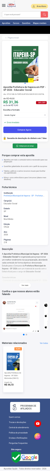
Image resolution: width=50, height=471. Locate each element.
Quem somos (14, 417)
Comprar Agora (24, 130)
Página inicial (13, 38)
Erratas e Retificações (18, 438)
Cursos (16, 23)
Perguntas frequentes (18, 443)
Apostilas (6, 23)
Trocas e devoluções (17, 422)
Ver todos (44, 343)
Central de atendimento (19, 427)
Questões (26, 23)
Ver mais (25, 285)
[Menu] (3, 7)
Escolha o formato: (11, 110)
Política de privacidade (18, 433)
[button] (25, 83)
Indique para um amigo (25, 146)
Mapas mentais (39, 23)
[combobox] (21, 14)
